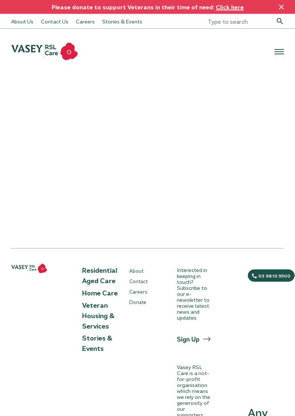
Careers (85, 21)
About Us (22, 21)
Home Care (100, 292)
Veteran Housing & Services (98, 315)
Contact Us (54, 21)
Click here (230, 7)
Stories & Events (122, 21)
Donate (137, 302)
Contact (138, 281)
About (136, 271)
